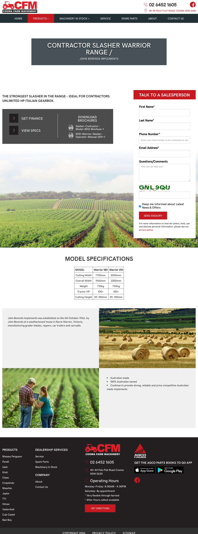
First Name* (147, 106)
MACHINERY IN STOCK (74, 18)
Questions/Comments (153, 161)
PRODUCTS (41, 18)
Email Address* (149, 147)
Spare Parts (42, 461)
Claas (5, 477)
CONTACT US (176, 18)
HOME (18, 18)
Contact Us (41, 487)
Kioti (5, 472)
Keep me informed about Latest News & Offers (161, 205)
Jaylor (5, 493)
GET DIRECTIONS (100, 508)
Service (39, 456)
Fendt (5, 461)
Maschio (7, 488)
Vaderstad (8, 509)
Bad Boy (7, 520)
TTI (4, 498)
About (152, 18)
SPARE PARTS (129, 18)
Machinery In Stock (46, 467)
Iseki (5, 467)
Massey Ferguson (12, 456)
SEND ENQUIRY (153, 215)
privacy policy (146, 229)
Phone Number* (149, 134)
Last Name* (146, 120)
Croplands (8, 483)
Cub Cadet (8, 514)
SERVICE (105, 18)
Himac (6, 504)
